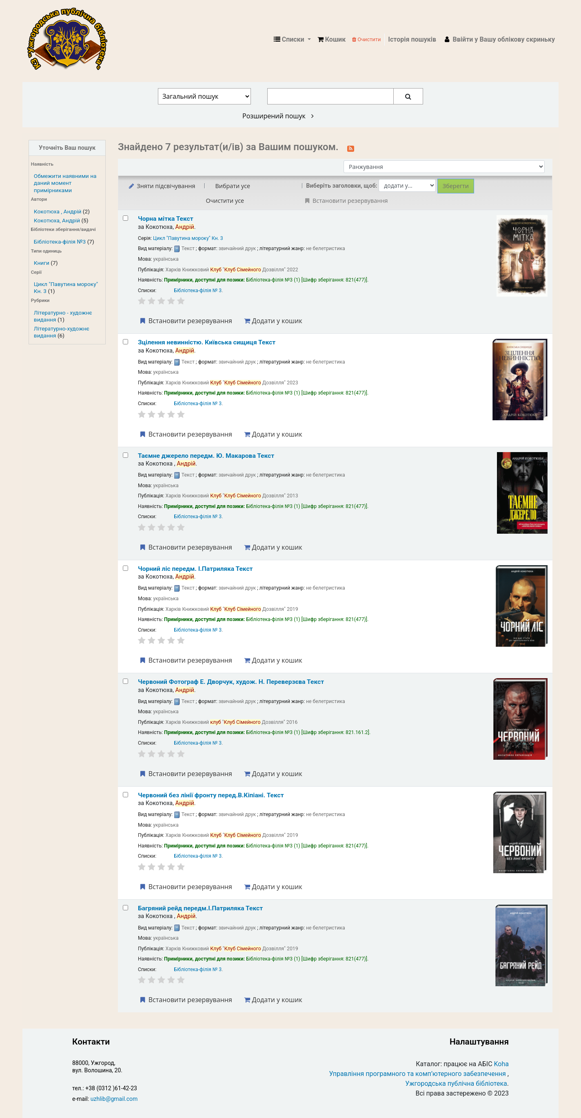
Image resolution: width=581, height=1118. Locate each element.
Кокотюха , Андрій (58, 211)
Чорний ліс (195, 568)
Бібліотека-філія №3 (60, 241)
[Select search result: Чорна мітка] (125, 218)
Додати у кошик (273, 320)
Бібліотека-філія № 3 (198, 290)
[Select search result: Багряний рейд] (125, 907)
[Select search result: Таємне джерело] (125, 455)
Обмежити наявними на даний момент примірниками (65, 183)
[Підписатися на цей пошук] (350, 147)
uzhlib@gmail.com (114, 1099)
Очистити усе (225, 200)
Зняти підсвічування (161, 186)
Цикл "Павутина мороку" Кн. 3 (188, 238)
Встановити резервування (185, 320)
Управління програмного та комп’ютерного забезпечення (417, 1074)
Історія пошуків (412, 39)
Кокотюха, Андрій (57, 220)
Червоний (231, 681)
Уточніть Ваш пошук (67, 147)
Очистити (366, 39)
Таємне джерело (206, 455)
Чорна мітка (165, 218)
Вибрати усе (232, 186)
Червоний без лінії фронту (211, 795)
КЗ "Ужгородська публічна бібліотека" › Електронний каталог (70, 39)
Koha (501, 1064)
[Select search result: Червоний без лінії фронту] (125, 794)
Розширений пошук (278, 116)
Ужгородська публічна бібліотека (456, 1083)
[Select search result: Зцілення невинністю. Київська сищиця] (125, 341)
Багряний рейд (200, 908)
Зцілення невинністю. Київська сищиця (206, 342)
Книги (41, 263)
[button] (331, 39)
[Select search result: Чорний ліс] (125, 568)
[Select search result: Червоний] (125, 681)
